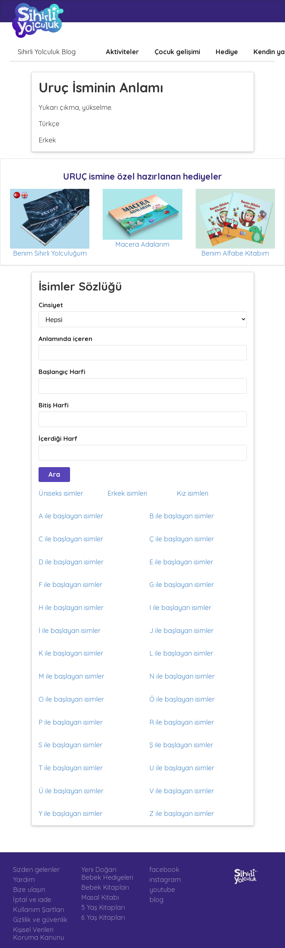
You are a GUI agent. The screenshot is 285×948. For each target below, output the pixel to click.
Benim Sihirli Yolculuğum (50, 253)
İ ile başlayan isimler (69, 630)
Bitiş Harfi (54, 405)
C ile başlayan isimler (71, 539)
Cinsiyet (51, 305)
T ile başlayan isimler (71, 768)
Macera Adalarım (142, 244)
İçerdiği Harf (58, 438)
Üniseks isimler (61, 493)
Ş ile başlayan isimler (181, 745)
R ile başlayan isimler (181, 722)
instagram (165, 879)
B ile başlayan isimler (181, 516)
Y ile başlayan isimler (70, 813)
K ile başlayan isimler (71, 653)
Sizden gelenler (36, 870)
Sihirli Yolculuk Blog (47, 51)
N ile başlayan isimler (182, 676)
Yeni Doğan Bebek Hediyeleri (107, 874)
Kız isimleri (192, 493)
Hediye (227, 51)
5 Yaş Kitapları (103, 907)
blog (156, 899)
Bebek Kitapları (105, 887)
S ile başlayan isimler (70, 745)
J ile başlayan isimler (181, 630)
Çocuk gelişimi (177, 51)
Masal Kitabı (100, 897)
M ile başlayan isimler (71, 676)
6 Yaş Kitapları (103, 917)
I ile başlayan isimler (180, 607)
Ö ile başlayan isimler (182, 699)
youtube (162, 889)
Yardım (24, 879)
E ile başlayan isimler (181, 562)
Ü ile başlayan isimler (71, 791)
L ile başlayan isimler (181, 653)
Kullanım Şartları (38, 909)
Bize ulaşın (29, 889)
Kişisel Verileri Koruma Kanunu (38, 933)
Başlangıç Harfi (62, 371)
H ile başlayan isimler (71, 607)
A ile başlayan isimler (71, 516)
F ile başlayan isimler (70, 584)
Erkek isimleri (127, 493)
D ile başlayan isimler (71, 562)
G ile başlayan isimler (181, 584)
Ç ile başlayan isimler (181, 539)
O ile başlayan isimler (71, 699)
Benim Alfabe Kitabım (235, 253)
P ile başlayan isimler (71, 722)
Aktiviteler (122, 51)
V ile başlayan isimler (181, 791)
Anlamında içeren (65, 338)
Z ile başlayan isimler (181, 813)
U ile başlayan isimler (181, 768)
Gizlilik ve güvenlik (40, 919)
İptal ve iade (32, 899)
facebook (164, 870)
